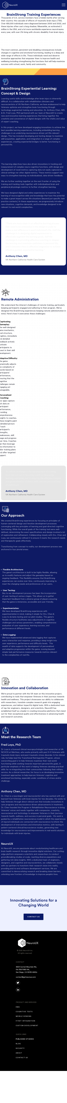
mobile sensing (23, 1016)
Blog (18, 1044)
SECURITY (20, 1048)
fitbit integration (25, 1021)
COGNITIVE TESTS (24, 1011)
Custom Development (27, 1025)
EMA (18, 1007)
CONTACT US (33, 917)
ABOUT (19, 1053)
